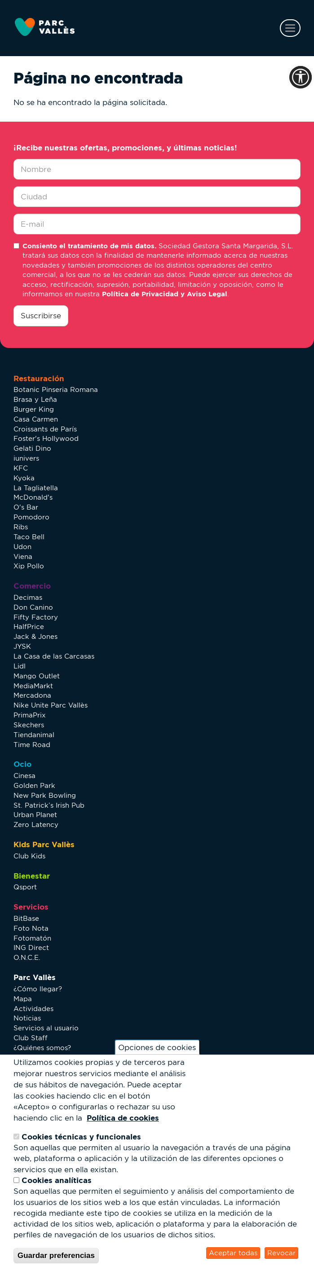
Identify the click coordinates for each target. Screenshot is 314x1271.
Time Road (31, 744)
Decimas (27, 597)
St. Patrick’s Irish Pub (48, 805)
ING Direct (31, 947)
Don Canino (33, 607)
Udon (22, 546)
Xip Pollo (28, 566)
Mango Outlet (36, 676)
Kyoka (24, 478)
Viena (22, 556)
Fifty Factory (35, 617)
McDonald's (33, 497)
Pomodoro (31, 517)
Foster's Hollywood (46, 438)
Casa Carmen (35, 419)
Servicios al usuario (46, 1028)
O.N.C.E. (26, 957)
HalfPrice (28, 626)
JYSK (22, 646)
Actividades (33, 1008)
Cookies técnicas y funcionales (81, 1136)
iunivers (26, 458)
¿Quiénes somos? (42, 1047)
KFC (20, 468)
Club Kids (29, 856)
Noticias (27, 1018)
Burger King (33, 409)
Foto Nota (31, 928)
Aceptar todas (233, 1253)
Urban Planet (35, 814)
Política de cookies (123, 1117)
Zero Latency (35, 824)
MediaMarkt (33, 686)
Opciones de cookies (157, 1047)
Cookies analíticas (57, 1180)
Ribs (20, 527)
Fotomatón (32, 938)
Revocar (281, 1253)
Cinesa (24, 775)
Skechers (28, 725)
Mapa (22, 999)
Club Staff (30, 1038)
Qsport (25, 887)
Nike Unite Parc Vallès (50, 705)
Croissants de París (45, 429)
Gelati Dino (32, 448)
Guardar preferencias (56, 1255)
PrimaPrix (29, 715)
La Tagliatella (35, 488)
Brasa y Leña (35, 399)
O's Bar (25, 507)
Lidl (19, 666)
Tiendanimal (33, 735)
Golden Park (34, 785)
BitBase (26, 918)
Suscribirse (41, 316)
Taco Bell (28, 537)
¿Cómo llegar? (37, 989)
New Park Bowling (44, 795)
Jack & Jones (35, 636)
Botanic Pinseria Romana (55, 389)
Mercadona (32, 695)
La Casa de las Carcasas (53, 656)
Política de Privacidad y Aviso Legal (164, 294)
